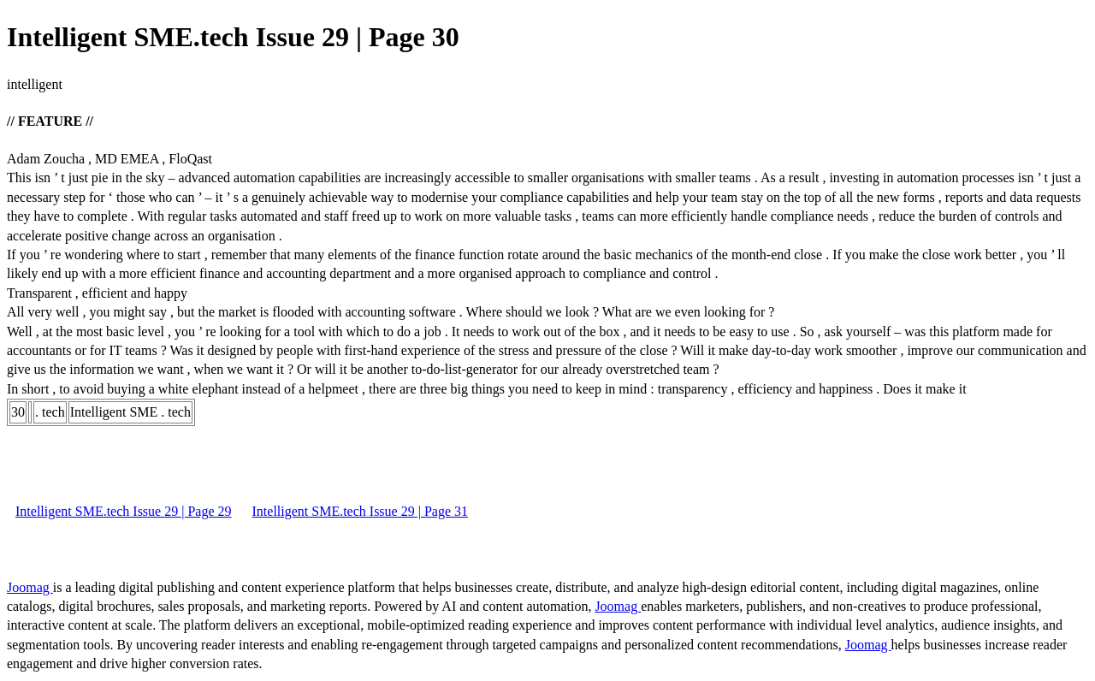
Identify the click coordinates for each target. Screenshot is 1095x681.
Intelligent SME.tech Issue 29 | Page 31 (360, 511)
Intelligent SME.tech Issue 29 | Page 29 (123, 511)
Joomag (30, 587)
